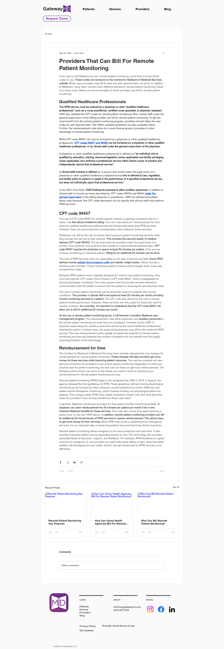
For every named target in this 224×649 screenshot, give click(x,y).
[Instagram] (150, 609)
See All (176, 487)
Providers (84, 612)
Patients (84, 606)
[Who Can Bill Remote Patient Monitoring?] (158, 504)
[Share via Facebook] (60, 462)
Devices (83, 609)
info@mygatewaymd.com (127, 607)
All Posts (48, 34)
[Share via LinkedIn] (74, 462)
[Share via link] (81, 462)
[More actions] (163, 53)
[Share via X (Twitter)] (67, 462)
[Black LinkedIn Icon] (172, 609)
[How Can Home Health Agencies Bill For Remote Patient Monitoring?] (112, 504)
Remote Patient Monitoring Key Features (64, 522)
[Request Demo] (57, 18)
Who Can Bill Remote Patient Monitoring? (154, 522)
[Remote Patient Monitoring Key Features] (65, 504)
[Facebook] (161, 609)
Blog (82, 615)
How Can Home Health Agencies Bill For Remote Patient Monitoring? (110, 522)
